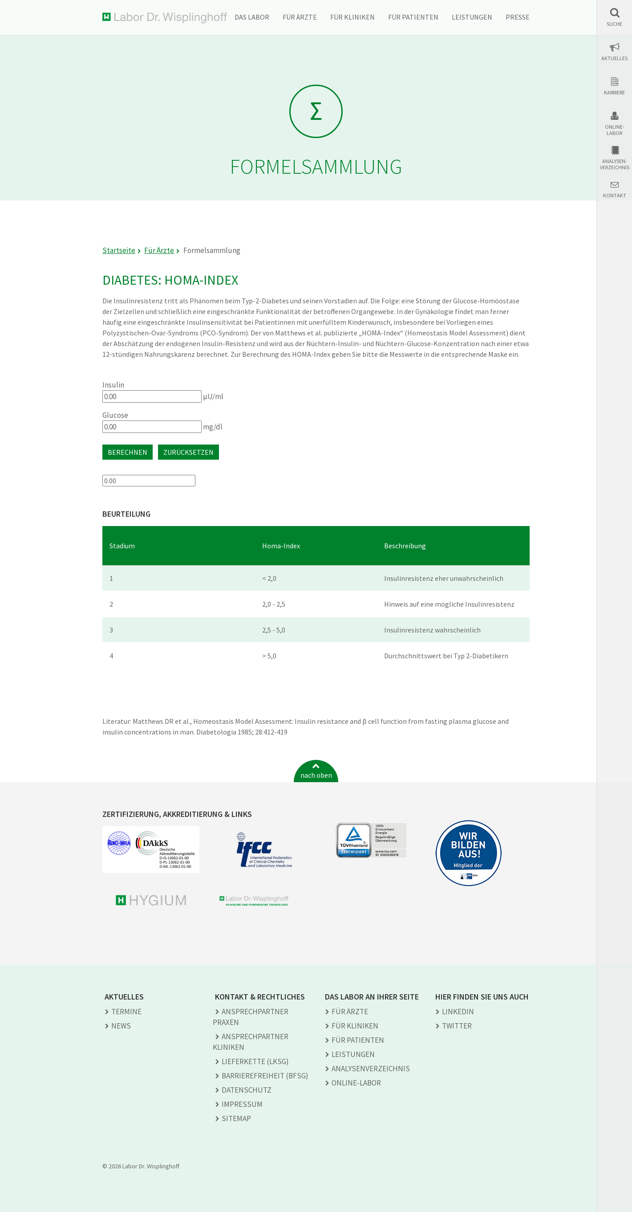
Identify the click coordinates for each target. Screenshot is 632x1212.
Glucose (115, 415)
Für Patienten (413, 16)
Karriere (614, 93)
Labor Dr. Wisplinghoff (164, 18)
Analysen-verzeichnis (614, 164)
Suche (614, 24)
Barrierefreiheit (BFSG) (265, 1076)
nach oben (316, 775)
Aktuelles (614, 58)
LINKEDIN (458, 1011)
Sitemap (236, 1118)
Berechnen (127, 452)
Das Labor (252, 16)
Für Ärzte (300, 16)
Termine (126, 1011)
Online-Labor (614, 130)
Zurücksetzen (188, 452)
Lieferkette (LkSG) (255, 1061)
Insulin (113, 385)
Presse (518, 16)
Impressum (242, 1104)
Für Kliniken (352, 16)
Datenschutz (246, 1090)
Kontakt (614, 195)
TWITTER (457, 1026)
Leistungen (472, 16)
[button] (614, 17)
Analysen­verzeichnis (371, 1068)
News (121, 1026)
